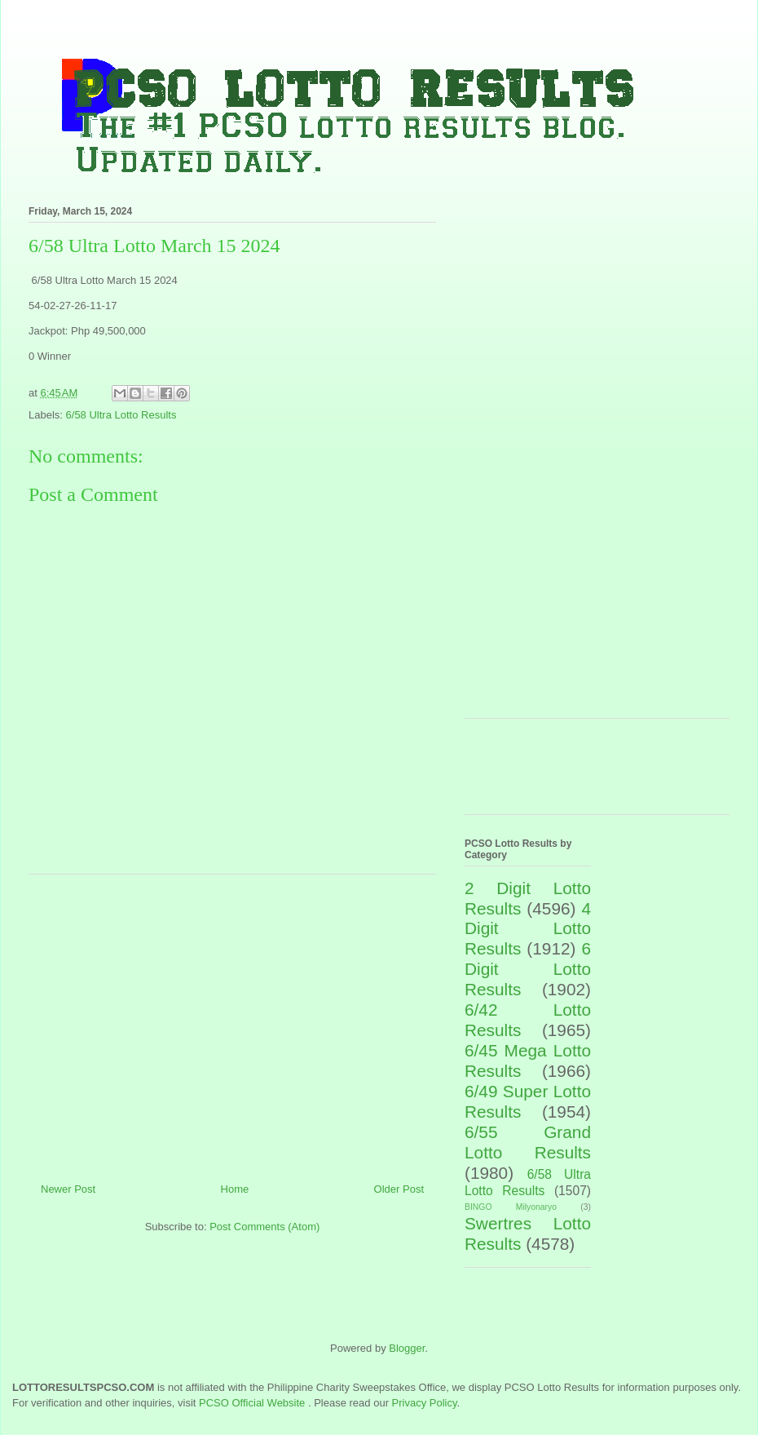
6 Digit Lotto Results (528, 969)
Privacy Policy (424, 1403)
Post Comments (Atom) (264, 1226)
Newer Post (68, 1189)
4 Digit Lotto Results (528, 929)
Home (235, 1189)
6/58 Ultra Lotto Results (121, 415)
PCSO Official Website (252, 1403)
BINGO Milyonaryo (511, 1206)
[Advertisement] (232, 1022)
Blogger (407, 1348)
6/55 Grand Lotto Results (528, 1142)
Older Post (399, 1189)
